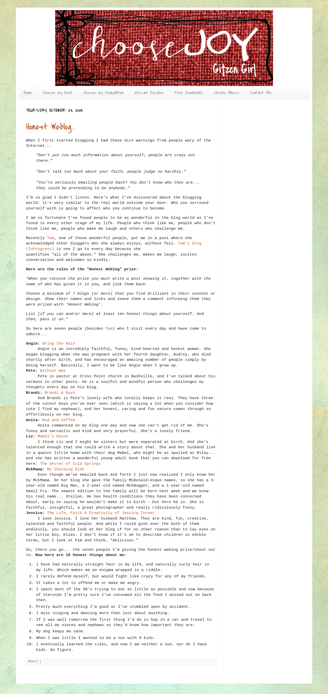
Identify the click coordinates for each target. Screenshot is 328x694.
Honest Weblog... (50, 127)
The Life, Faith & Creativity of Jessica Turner (101, 513)
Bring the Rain (58, 343)
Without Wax (53, 370)
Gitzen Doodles (149, 92)
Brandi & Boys (60, 392)
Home (28, 92)
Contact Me (260, 92)
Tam (50, 238)
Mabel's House (53, 436)
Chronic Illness (226, 92)
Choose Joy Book (58, 92)
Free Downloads (188, 92)
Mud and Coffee (58, 420)
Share (33, 661)
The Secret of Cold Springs (70, 463)
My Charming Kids (66, 469)
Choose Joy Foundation (103, 92)
